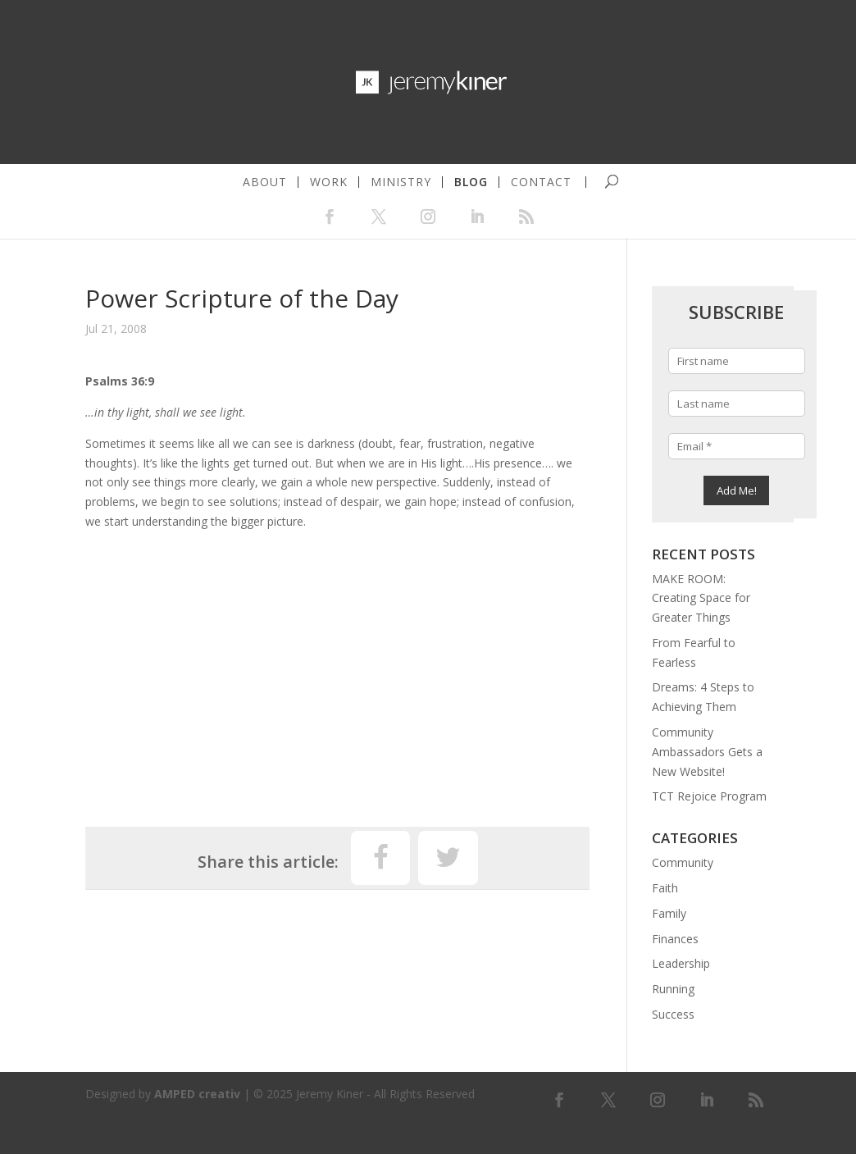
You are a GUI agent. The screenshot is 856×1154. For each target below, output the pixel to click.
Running (673, 989)
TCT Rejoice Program (709, 796)
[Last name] (736, 403)
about (265, 182)
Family (669, 913)
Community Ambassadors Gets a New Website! (707, 751)
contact (541, 182)
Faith (665, 888)
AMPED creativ (197, 1094)
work (329, 182)
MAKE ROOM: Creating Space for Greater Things (701, 598)
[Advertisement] (337, 671)
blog (471, 182)
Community (682, 862)
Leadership (681, 963)
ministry (401, 182)
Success (673, 1014)
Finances (675, 938)
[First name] (736, 361)
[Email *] (736, 446)
